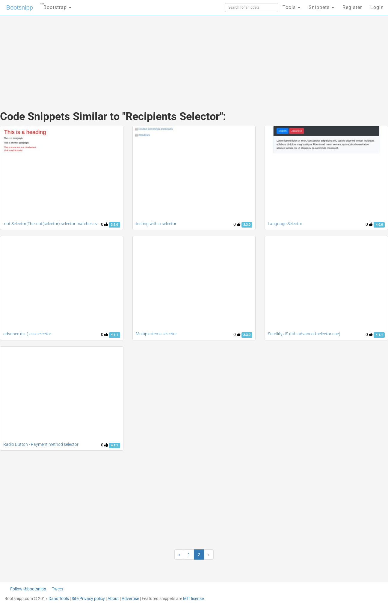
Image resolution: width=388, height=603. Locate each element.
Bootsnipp (19, 7)
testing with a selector (156, 223)
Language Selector (285, 223)
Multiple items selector (156, 333)
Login (377, 7)
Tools (291, 7)
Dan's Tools (59, 598)
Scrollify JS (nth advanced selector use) (304, 333)
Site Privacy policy (88, 598)
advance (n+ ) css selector (27, 333)
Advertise (130, 598)
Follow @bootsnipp (28, 589)
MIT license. (194, 598)
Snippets (321, 7)
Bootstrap (55, 5)
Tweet (57, 589)
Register (352, 7)
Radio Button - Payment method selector (40, 444)
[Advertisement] (149, 57)
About (113, 598)
